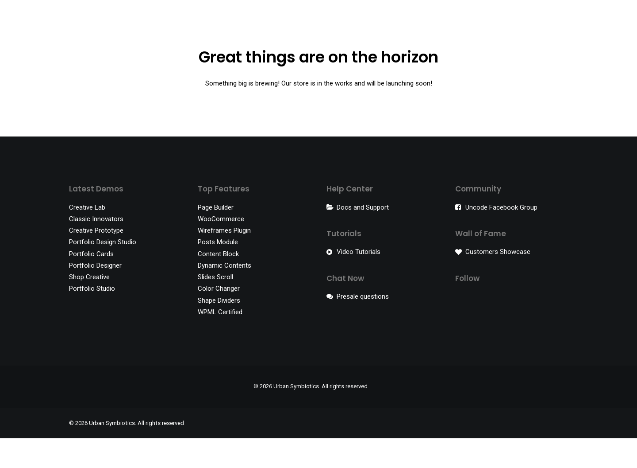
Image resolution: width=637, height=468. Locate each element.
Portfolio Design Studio (102, 272)
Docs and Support (363, 237)
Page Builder (216, 237)
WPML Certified (220, 342)
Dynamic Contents (224, 295)
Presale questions (363, 326)
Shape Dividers (219, 330)
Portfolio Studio (92, 318)
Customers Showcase (497, 281)
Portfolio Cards (91, 284)
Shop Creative (89, 307)
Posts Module (218, 272)
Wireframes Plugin (224, 260)
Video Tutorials (358, 281)
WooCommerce (221, 249)
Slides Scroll (215, 307)
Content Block (218, 284)
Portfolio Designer (95, 295)
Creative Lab (87, 237)
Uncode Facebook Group (501, 237)
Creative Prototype (96, 260)
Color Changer (219, 318)
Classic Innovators (96, 249)
